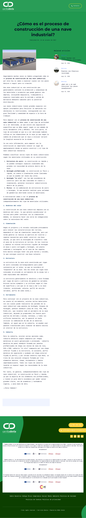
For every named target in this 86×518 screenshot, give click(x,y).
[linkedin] (82, 436)
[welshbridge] (56, 68)
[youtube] (78, 436)
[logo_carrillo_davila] (8, 2)
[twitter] (75, 436)
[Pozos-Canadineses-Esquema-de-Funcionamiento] (56, 81)
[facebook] (71, 436)
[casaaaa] (56, 55)
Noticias (64, 55)
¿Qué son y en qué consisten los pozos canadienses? (69, 86)
